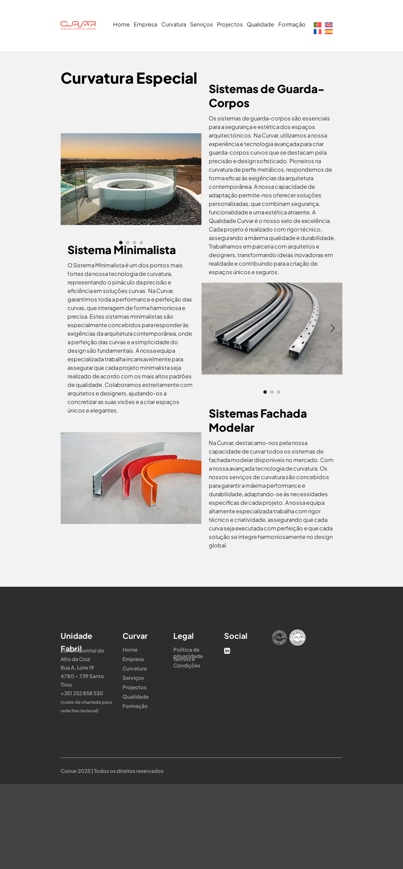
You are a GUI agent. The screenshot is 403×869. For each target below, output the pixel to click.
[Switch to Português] (317, 23)
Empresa (145, 24)
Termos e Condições (186, 659)
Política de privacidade (188, 650)
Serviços (201, 24)
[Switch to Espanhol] (328, 30)
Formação (292, 24)
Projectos (230, 24)
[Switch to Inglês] (328, 23)
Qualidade (260, 24)
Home (121, 24)
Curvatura (173, 24)
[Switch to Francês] (317, 30)
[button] (121, 242)
